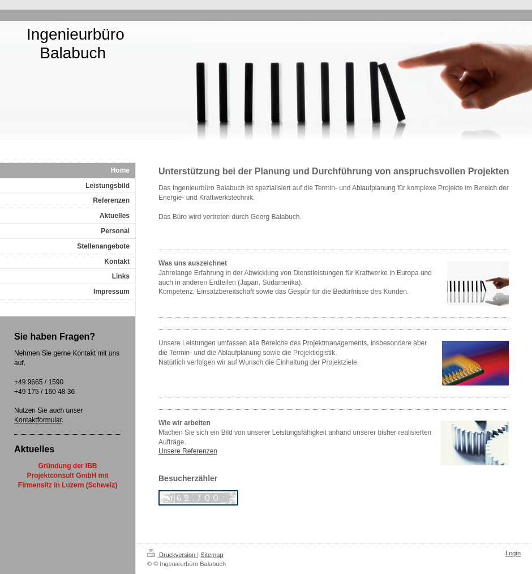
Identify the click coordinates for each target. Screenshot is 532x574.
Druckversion (172, 554)
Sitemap (211, 554)
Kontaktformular (38, 420)
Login (513, 553)
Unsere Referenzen (187, 451)
